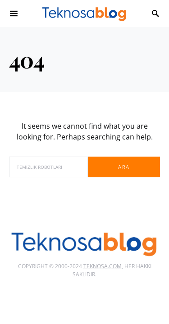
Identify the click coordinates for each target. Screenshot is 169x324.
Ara (123, 166)
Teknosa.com (102, 266)
